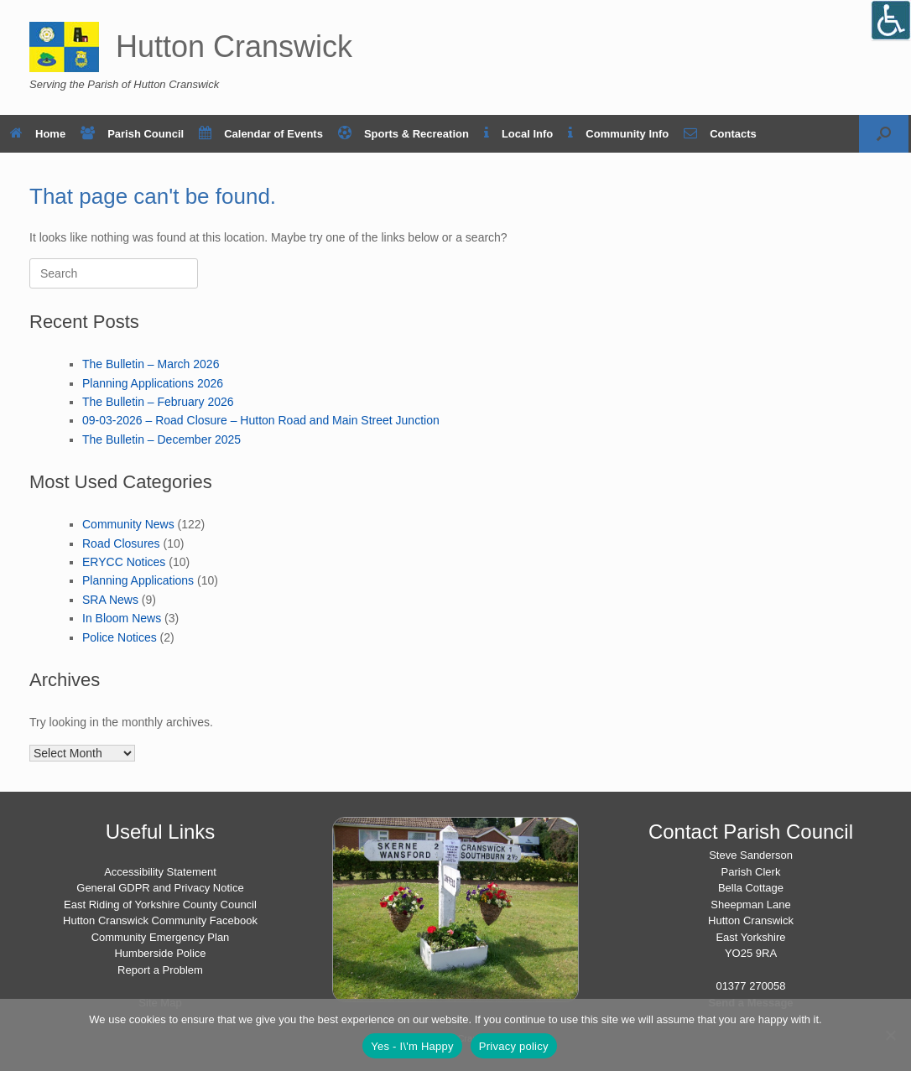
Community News (128, 524)
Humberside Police (160, 953)
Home (37, 133)
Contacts (720, 133)
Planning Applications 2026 (152, 383)
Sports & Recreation (403, 133)
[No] (890, 1035)
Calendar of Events (261, 133)
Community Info (618, 133)
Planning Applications (138, 580)
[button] (883, 134)
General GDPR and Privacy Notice (159, 887)
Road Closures (121, 543)
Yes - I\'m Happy (412, 1046)
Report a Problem (160, 970)
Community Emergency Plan (160, 937)
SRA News (110, 599)
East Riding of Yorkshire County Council (160, 904)
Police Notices (119, 637)
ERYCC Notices (123, 562)
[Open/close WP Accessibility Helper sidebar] (891, 20)
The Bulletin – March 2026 (150, 364)
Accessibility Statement (160, 872)
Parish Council (132, 133)
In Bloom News (121, 618)
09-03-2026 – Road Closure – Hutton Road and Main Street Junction (261, 420)
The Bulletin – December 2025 (161, 439)
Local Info (518, 133)
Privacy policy (514, 1046)
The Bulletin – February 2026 (158, 401)
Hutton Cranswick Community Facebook (160, 920)
